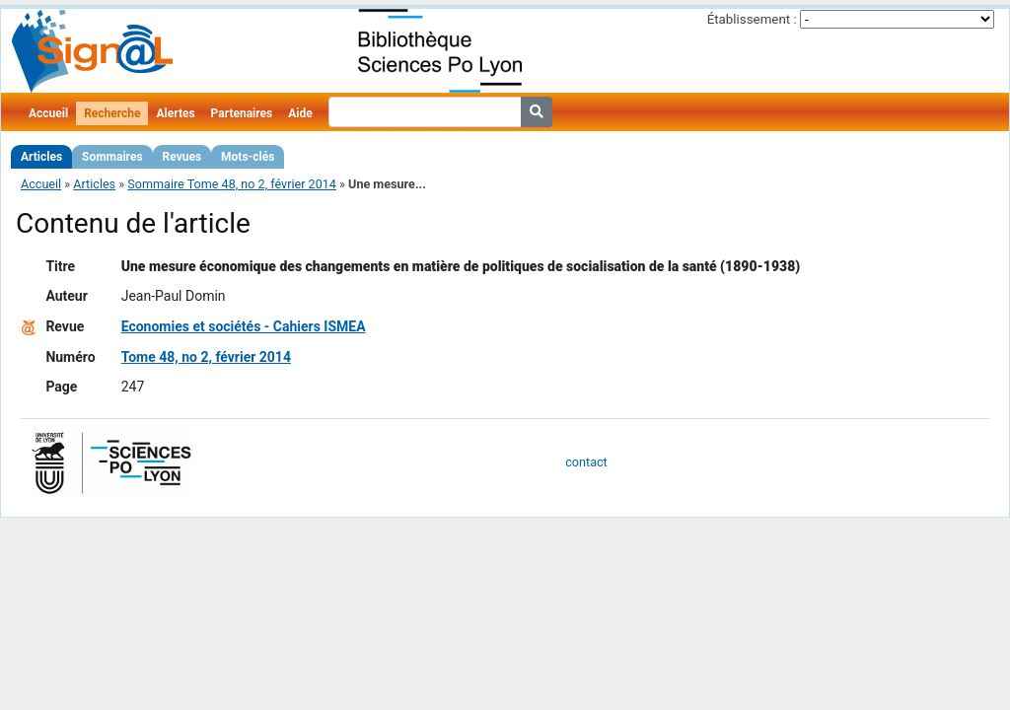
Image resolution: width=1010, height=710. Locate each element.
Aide (300, 113)
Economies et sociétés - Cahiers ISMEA (243, 326)
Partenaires (242, 113)
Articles (41, 157)
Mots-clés (247, 157)
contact (586, 462)
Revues (182, 157)
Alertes (175, 113)
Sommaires (112, 157)
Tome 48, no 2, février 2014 (206, 357)
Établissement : (752, 19)
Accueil (48, 113)
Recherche (112, 113)
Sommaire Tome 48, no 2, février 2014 (231, 184)
